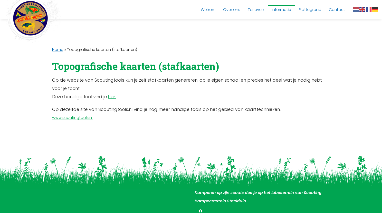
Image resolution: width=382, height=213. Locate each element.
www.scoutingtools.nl (72, 117)
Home (57, 49)
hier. (112, 97)
